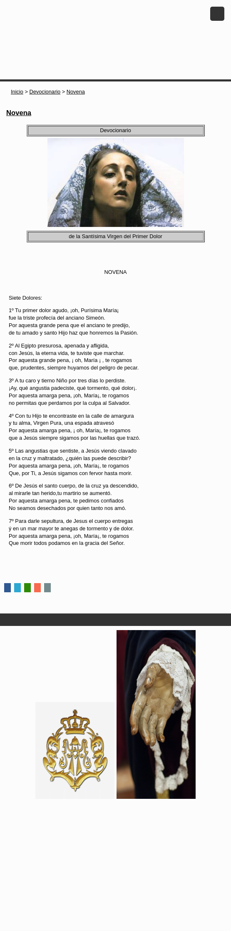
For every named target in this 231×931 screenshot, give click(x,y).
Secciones (115, 619)
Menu (217, 14)
